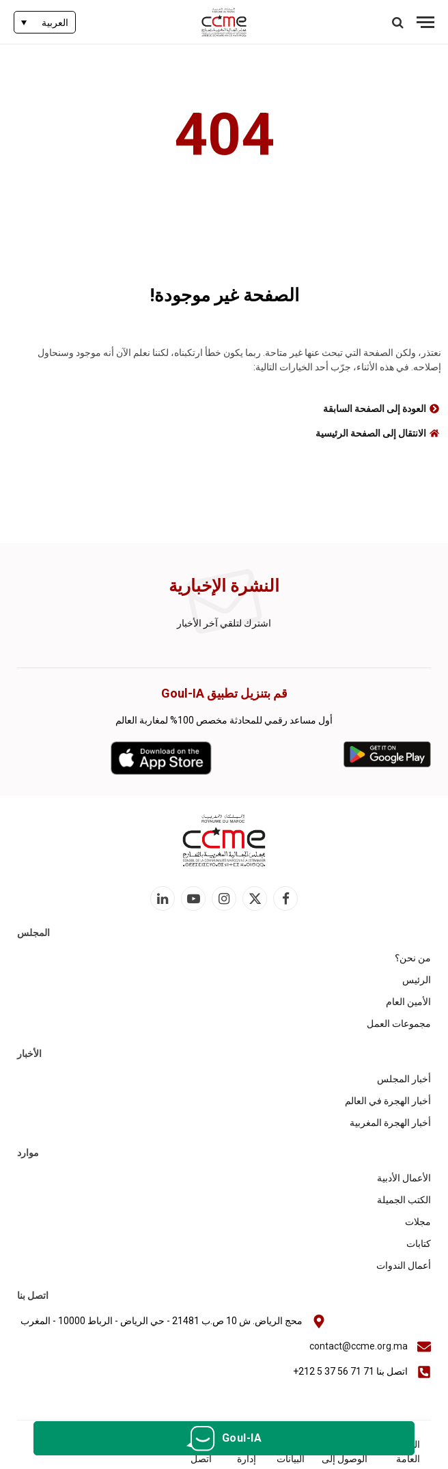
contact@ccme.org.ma (358, 1346)
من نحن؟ (413, 957)
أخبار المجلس (404, 1078)
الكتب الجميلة (404, 1199)
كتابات (418, 1243)
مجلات (418, 1221)
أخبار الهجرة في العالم (388, 1100)
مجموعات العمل (399, 1023)
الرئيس (416, 979)
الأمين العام (408, 1001)
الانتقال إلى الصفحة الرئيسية (371, 433)
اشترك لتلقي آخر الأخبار (224, 623)
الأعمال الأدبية (404, 1177)
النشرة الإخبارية (224, 586)
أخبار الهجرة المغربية (390, 1122)
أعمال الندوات (403, 1265)
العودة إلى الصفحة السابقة (374, 408)
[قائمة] (425, 22)
